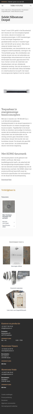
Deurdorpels (25, 10)
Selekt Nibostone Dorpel (17, 11)
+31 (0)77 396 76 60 (7, 372)
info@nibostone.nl (6, 328)
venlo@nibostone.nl (7, 374)
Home (2, 10)
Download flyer (6, 180)
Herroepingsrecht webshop (9, 406)
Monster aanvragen (8, 222)
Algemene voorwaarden (8, 403)
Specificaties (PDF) (8, 226)
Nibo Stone (8, 10)
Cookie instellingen (6, 394)
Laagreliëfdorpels (5, 11)
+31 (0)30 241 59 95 (7, 349)
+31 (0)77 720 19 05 (7, 326)
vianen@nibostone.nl (7, 350)
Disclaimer (4, 400)
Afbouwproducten (16, 10)
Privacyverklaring (6, 397)
